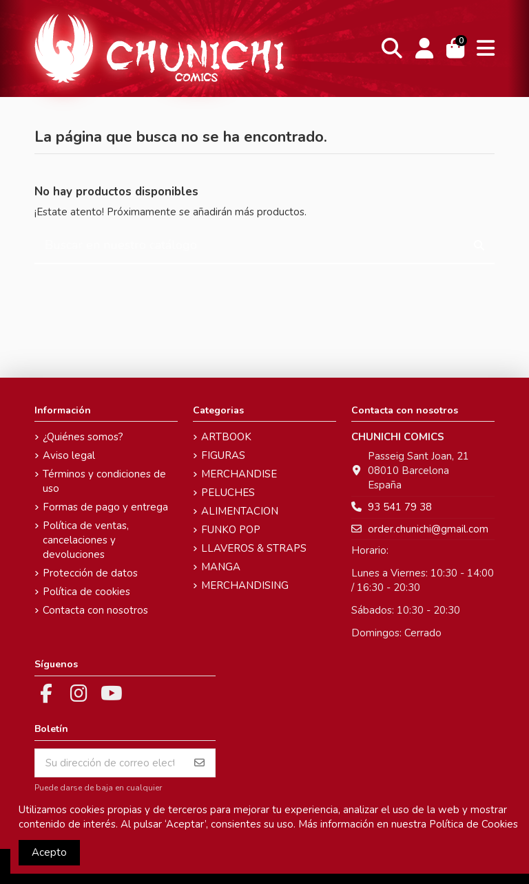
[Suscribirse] (199, 763)
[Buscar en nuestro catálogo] (479, 246)
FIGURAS (223, 455)
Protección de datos (90, 573)
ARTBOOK (226, 437)
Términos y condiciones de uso (104, 481)
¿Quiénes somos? (83, 437)
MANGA (220, 567)
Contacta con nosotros (95, 610)
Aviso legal (69, 455)
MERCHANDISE (239, 474)
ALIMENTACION (239, 511)
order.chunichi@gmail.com (428, 529)
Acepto (49, 852)
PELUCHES (228, 492)
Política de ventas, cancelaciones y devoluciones (86, 540)
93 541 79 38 (400, 507)
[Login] (423, 48)
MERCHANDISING (245, 585)
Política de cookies (86, 592)
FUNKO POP (230, 530)
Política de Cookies (473, 824)
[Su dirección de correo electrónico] (110, 763)
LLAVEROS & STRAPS (254, 548)
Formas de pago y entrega (105, 507)
